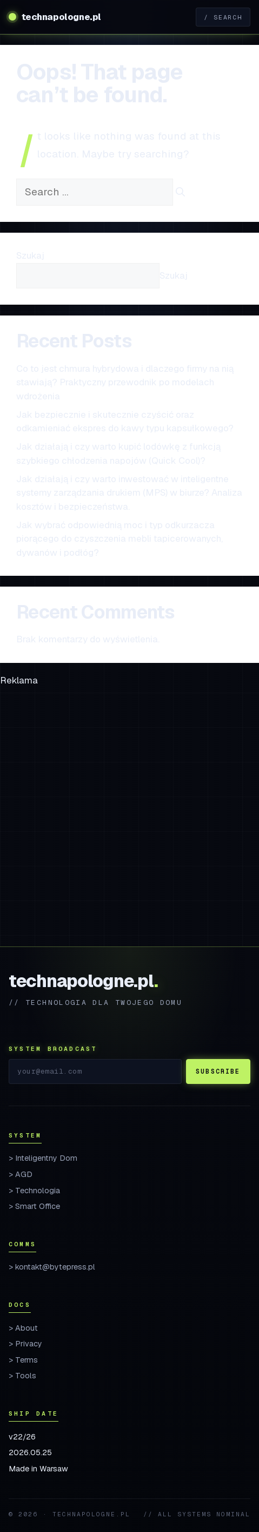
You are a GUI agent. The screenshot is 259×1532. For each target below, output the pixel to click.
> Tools (22, 1375)
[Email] (95, 1071)
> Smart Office (34, 1206)
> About (23, 1328)
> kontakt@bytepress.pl (52, 1267)
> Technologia (34, 1190)
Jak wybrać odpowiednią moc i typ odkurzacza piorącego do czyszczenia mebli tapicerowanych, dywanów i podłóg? (119, 538)
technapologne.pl (61, 17)
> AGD (20, 1174)
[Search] (180, 193)
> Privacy (25, 1344)
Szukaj (30, 255)
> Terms (23, 1360)
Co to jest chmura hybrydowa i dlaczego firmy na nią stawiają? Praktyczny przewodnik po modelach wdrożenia (125, 382)
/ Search (223, 17)
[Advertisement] (129, 816)
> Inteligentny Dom (43, 1158)
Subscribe (218, 1071)
